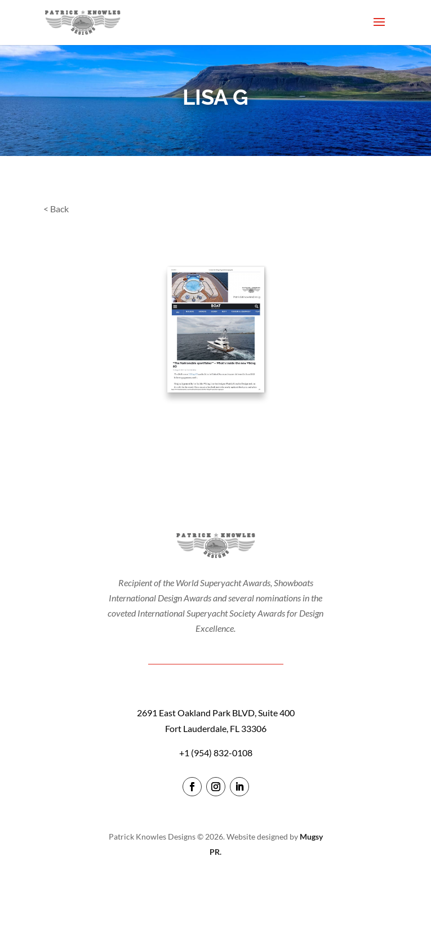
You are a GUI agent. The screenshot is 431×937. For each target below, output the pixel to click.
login (215, 884)
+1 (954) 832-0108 (215, 752)
